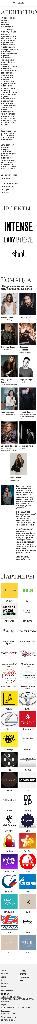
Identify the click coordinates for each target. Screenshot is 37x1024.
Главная (3, 970)
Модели (3, 977)
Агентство (4, 974)
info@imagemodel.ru (8, 1020)
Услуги (3, 980)
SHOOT (21, 980)
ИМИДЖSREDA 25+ (25, 977)
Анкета (3, 986)
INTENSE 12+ (23, 974)
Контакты (4, 983)
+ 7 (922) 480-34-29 (8, 1013)
